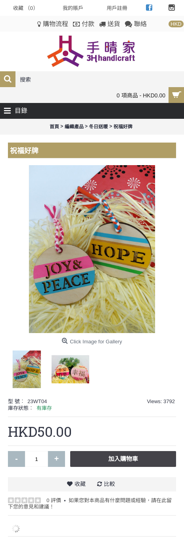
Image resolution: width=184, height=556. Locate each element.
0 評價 (53, 500)
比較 (109, 484)
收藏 (80, 484)
